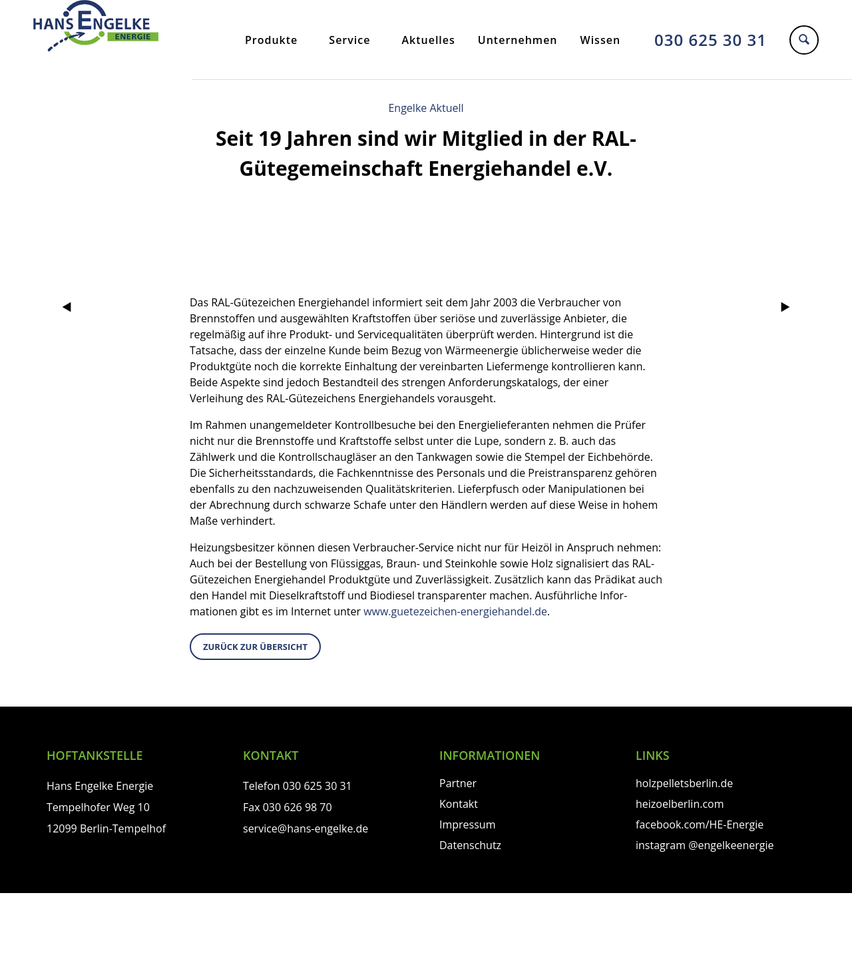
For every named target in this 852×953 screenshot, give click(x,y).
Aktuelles (428, 40)
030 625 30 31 (710, 40)
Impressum (467, 824)
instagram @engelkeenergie (704, 845)
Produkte (271, 40)
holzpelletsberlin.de (684, 783)
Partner (458, 783)
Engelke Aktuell (425, 108)
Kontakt (458, 803)
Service (349, 40)
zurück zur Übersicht (255, 647)
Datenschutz (470, 845)
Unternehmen (518, 40)
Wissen (600, 40)
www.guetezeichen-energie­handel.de (455, 611)
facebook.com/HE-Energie (699, 824)
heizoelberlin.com (680, 803)
